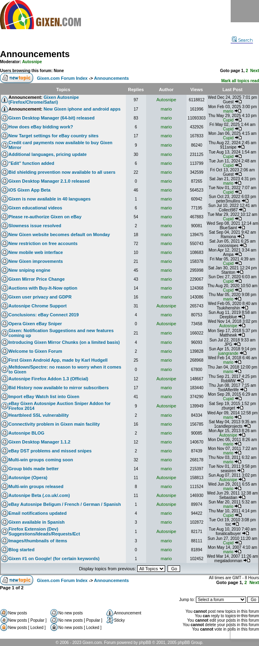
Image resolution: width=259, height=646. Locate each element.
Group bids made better (33, 468)
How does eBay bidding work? (40, 126)
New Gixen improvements (35, 261)
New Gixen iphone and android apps (82, 109)
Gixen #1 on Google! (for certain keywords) (54, 558)
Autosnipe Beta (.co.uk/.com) (39, 495)
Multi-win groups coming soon (40, 459)
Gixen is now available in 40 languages (49, 198)
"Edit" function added (31, 163)
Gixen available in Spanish (36, 522)
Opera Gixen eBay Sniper (35, 323)
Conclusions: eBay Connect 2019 (43, 314)
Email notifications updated (37, 513)
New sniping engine (29, 270)
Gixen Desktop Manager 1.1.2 (39, 441)
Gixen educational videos (35, 207)
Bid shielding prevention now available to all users (61, 172)
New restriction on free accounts (43, 243)
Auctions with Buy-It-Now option (42, 288)
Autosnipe (32, 62)
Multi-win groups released (36, 486)
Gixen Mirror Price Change (36, 279)
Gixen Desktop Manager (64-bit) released (51, 117)
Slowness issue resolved (34, 225)
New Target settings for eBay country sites (53, 135)
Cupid (228, 120)
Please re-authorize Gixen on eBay (44, 216)
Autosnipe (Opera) (27, 477)
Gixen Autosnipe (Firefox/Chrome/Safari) (43, 99)
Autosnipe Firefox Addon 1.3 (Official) (48, 378)
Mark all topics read (240, 81)
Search (242, 40)
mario (166, 109)
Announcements (35, 54)
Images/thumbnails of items (37, 540)
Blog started (21, 549)
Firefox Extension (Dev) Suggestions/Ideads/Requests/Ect (44, 531)
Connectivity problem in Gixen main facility (54, 424)
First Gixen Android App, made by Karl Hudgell (58, 360)
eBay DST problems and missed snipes (49, 450)
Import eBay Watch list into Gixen (43, 396)
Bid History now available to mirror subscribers (58, 387)
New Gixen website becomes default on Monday (59, 234)
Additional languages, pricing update (47, 154)
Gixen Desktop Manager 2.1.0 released (49, 181)
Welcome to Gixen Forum (35, 351)
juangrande (228, 353)
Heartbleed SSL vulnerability (38, 415)
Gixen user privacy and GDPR (40, 296)
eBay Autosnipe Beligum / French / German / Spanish (64, 504)
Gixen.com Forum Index (62, 78)
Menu (245, 11)
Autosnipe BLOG (26, 433)
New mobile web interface (35, 252)
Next (254, 70)
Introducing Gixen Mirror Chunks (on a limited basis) (64, 342)
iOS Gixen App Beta (29, 190)
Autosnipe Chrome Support (37, 305)
